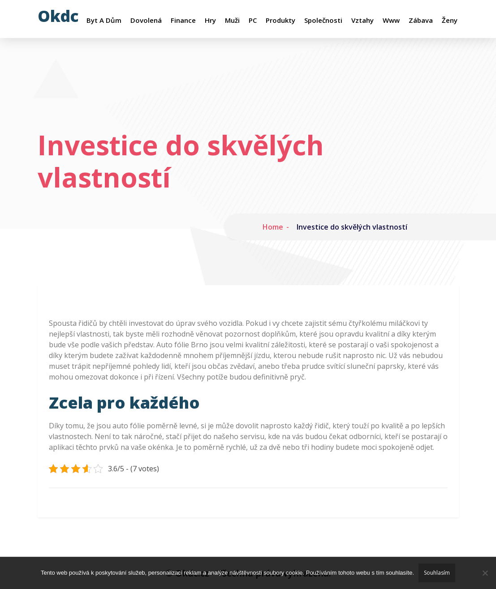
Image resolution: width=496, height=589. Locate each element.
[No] (484, 572)
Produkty (280, 20)
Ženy (449, 20)
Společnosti (323, 20)
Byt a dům (103, 20)
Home (273, 227)
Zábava (421, 20)
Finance (183, 20)
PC (253, 20)
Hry (210, 20)
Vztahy (362, 20)
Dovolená (146, 20)
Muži (232, 20)
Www (391, 20)
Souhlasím (437, 572)
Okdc (58, 15)
